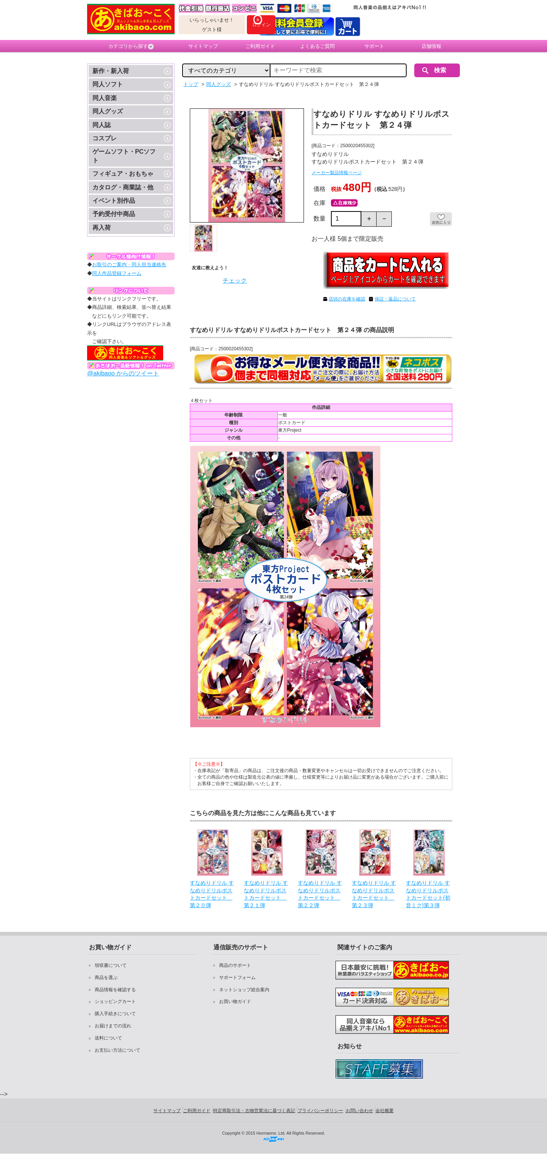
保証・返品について (395, 299)
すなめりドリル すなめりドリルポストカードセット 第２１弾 (266, 894)
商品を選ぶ (106, 977)
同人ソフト (107, 84)
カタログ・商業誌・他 (122, 187)
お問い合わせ (359, 1110)
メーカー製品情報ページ (337, 172)
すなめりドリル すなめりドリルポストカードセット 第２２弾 (320, 894)
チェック (235, 280)
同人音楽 (104, 98)
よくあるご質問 (317, 46)
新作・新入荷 (110, 71)
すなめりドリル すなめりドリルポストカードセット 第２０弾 (212, 894)
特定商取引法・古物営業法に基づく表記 (254, 1110)
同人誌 (101, 125)
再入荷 (101, 227)
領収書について (111, 965)
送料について (108, 1038)
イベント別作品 (113, 200)
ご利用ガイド (260, 46)
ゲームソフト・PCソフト (124, 155)
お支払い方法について (117, 1050)
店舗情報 (431, 46)
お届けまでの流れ (113, 1025)
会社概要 (384, 1110)
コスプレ (104, 138)
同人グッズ (107, 111)
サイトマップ (203, 46)
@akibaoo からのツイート (123, 373)
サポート (374, 46)
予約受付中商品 (113, 214)
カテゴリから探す (131, 46)
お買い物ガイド (235, 1001)
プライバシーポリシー (320, 1110)
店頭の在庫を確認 (347, 299)
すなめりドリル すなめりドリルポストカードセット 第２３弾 (374, 894)
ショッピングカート (115, 1001)
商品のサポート (235, 965)
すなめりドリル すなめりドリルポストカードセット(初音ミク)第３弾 (428, 894)
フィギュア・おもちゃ (122, 173)
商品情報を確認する (115, 989)
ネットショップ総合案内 (244, 989)
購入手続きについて (115, 1013)
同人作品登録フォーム (117, 273)
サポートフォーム (237, 977)
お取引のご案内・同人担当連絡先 (129, 264)
